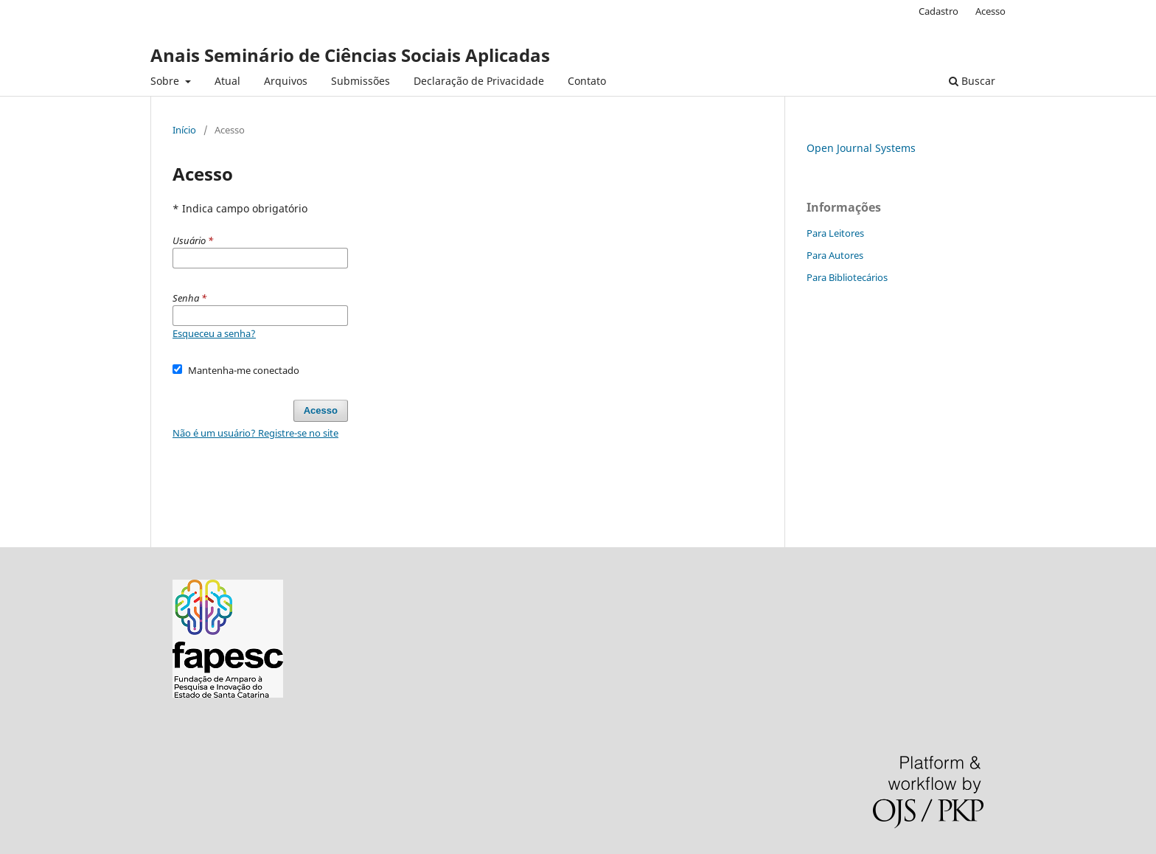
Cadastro (938, 11)
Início (184, 129)
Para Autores (835, 255)
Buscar (972, 81)
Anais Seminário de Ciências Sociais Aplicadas (350, 55)
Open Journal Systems (861, 148)
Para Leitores (835, 233)
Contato (587, 81)
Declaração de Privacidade (479, 81)
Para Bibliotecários (847, 277)
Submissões (360, 81)
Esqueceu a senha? (214, 333)
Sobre (166, 81)
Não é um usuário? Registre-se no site (255, 433)
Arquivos (285, 81)
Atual (227, 81)
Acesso (990, 11)
